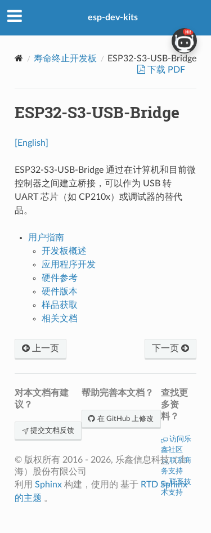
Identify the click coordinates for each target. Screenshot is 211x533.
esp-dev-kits (113, 17)
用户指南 (46, 237)
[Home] (19, 58)
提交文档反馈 (48, 431)
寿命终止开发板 (65, 58)
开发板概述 (64, 251)
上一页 (40, 348)
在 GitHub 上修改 (121, 419)
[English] (31, 142)
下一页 (170, 348)
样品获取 (60, 305)
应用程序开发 (69, 264)
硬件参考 (60, 278)
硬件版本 (60, 291)
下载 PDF (165, 69)
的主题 (28, 498)
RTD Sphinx (164, 484)
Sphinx (48, 484)
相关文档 (60, 318)
